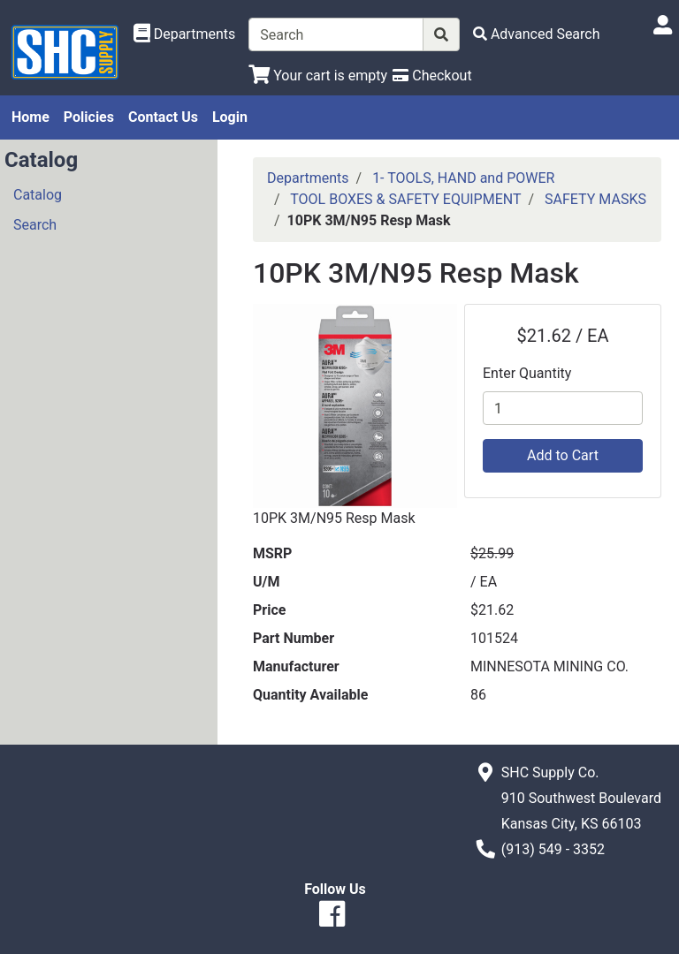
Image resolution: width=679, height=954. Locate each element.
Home (30, 117)
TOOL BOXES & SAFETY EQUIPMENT (405, 199)
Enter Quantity (527, 373)
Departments (308, 178)
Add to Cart (563, 455)
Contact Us (163, 117)
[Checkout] (432, 75)
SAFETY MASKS (595, 199)
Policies (89, 117)
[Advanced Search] (536, 34)
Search (35, 224)
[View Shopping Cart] (317, 75)
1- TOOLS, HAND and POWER (463, 178)
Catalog (37, 194)
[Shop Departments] (185, 34)
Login (230, 117)
